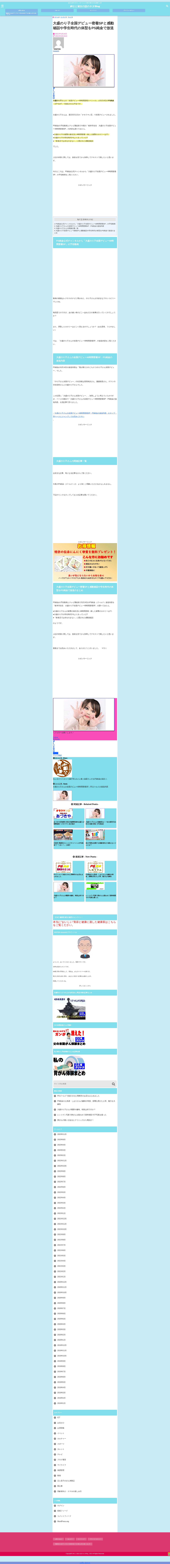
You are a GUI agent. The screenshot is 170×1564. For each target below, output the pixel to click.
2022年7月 (61, 1142)
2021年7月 (61, 1205)
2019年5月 (61, 1342)
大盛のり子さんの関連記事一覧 (66, 230)
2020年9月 (61, 1258)
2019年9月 (61, 1321)
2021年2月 (61, 1231)
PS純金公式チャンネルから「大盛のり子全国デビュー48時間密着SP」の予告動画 (84, 225)
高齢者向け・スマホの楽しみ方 (69, 1451)
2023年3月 (61, 1110)
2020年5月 (61, 1279)
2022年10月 (62, 1126)
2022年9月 (61, 1131)
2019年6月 (61, 1337)
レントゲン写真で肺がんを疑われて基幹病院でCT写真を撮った (81, 1075)
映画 (59, 1435)
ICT (58, 1378)
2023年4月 (61, 1105)
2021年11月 (62, 1184)
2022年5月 (61, 1152)
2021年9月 (61, 1194)
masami (56, 53)
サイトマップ (93, 10)
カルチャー (61, 1399)
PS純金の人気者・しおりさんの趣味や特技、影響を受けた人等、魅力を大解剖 (86, 1062)
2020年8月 (61, 1263)
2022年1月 (61, 1173)
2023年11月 (62, 1094)
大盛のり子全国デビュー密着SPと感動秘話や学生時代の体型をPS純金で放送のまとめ (84, 233)
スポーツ (60, 1404)
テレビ (55, 755)
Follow (55, 739)
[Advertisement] (85, 203)
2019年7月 (61, 1332)
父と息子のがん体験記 (66, 1441)
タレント (60, 1409)
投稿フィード (62, 1471)
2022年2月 (61, 1168)
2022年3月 (61, 1163)
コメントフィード (64, 1476)
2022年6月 (61, 1147)
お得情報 (60, 1388)
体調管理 (60, 1430)
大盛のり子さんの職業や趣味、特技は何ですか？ (76, 1070)
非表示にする (87, 221)
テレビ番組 (57, 757)
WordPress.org (63, 1481)
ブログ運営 (61, 1420)
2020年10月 (62, 1252)
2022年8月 (61, 1137)
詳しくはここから (85, 946)
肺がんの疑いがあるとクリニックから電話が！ (75, 1080)
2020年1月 (61, 1300)
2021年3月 (61, 1226)
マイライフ (61, 1425)
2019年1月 (61, 1363)
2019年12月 (62, 1305)
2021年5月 (61, 1216)
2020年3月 (61, 1289)
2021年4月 (61, 1221)
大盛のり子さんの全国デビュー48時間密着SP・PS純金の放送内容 (79, 227)
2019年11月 (62, 1311)
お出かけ (60, 1383)
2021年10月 (62, 1189)
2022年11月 (62, 1121)
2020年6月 (61, 1274)
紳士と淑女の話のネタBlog (85, 6)
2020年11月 (62, 1247)
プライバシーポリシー (128, 10)
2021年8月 (61, 1200)
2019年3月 (61, 1353)
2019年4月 (61, 1347)
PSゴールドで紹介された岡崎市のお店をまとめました (78, 1056)
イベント (60, 1393)
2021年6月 (61, 1210)
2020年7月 (61, 1268)
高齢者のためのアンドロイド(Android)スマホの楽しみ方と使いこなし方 (21, 14)
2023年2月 (61, 1115)
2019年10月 (62, 1316)
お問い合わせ (85, 1563)
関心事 (60, 1446)
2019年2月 (61, 1358)
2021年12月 (62, 1179)
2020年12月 (62, 1242)
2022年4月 (61, 1158)
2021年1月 (61, 1237)
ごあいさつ (57, 10)
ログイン (60, 1466)
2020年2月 (61, 1295)
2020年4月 (61, 1284)
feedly (56, 741)
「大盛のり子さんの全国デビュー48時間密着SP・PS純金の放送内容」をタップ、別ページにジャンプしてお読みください (85, 416)
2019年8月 (61, 1326)
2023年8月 (61, 1100)
